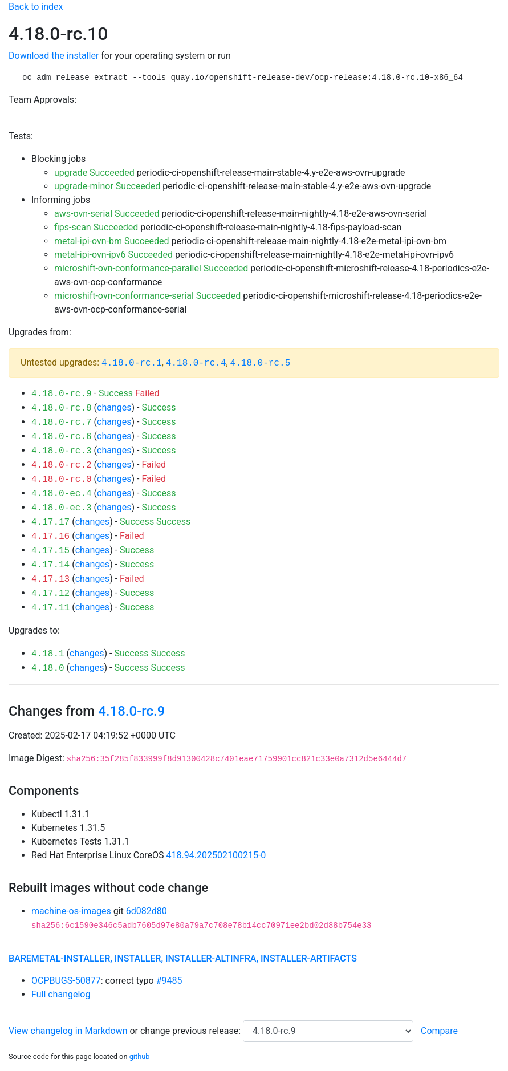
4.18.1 (47, 654)
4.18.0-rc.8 (61, 408)
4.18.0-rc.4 (196, 363)
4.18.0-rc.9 (61, 394)
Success (116, 393)
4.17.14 (50, 565)
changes (114, 407)
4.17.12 (50, 594)
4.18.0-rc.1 (131, 363)
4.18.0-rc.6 (61, 437)
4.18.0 (47, 668)
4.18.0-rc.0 (61, 479)
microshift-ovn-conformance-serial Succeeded (147, 295)
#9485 (169, 980)
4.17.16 (50, 537)
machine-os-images (71, 911)
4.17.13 (50, 579)
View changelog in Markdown (68, 1030)
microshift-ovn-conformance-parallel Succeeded (151, 268)
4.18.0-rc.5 (260, 363)
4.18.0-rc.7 (61, 422)
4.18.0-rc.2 (61, 465)
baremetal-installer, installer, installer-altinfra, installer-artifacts (183, 958)
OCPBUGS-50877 (66, 980)
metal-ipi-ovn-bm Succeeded (111, 241)
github (139, 1056)
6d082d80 (146, 911)
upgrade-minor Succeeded (107, 186)
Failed (147, 393)
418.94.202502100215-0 (216, 855)
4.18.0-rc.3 (61, 451)
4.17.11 (50, 608)
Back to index (36, 6)
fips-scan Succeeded (96, 227)
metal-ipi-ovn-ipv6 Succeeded (113, 254)
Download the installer (54, 55)
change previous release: (191, 1030)
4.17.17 (50, 522)
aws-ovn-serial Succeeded (107, 213)
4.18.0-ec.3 (61, 508)
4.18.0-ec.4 (61, 494)
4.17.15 (50, 551)
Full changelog (60, 994)
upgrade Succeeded (94, 172)
